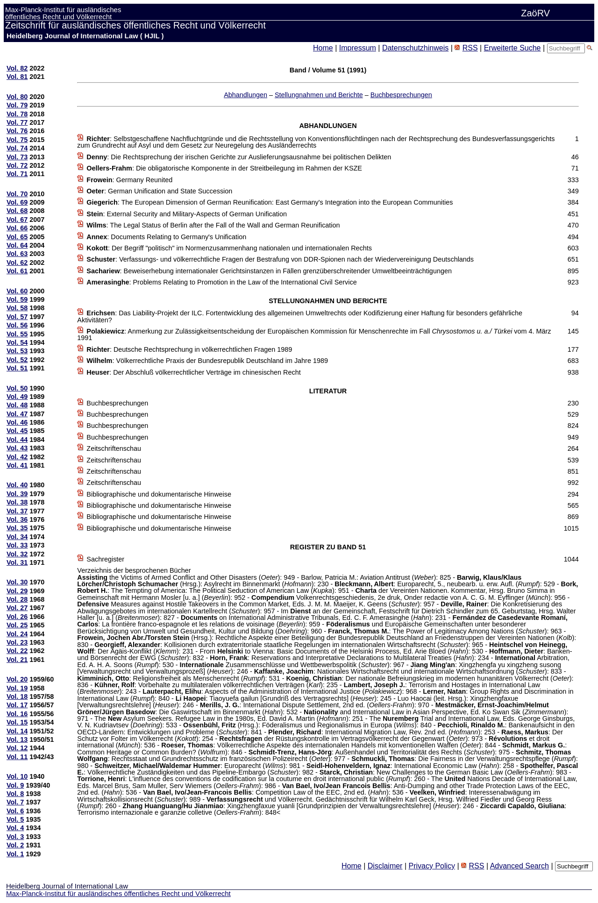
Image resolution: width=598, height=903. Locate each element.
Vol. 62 (17, 262)
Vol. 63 (17, 253)
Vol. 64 (17, 245)
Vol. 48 (17, 405)
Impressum (357, 48)
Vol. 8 (15, 793)
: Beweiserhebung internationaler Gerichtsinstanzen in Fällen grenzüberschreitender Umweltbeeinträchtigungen (269, 271)
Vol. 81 (17, 76)
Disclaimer (385, 866)
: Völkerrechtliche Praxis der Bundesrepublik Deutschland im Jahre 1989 (207, 360)
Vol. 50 (17, 388)
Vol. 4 (15, 828)
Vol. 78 (17, 114)
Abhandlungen (245, 95)
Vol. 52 (17, 359)
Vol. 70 (17, 194)
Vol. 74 (17, 148)
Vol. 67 (17, 219)
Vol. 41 (17, 465)
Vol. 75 (17, 139)
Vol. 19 (17, 688)
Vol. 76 (17, 131)
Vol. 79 (17, 105)
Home (323, 48)
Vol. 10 (17, 776)
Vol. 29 (17, 591)
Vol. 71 (17, 174)
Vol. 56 (17, 325)
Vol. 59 (17, 299)
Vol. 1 (15, 854)
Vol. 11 (17, 757)
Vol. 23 (17, 642)
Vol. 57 (17, 316)
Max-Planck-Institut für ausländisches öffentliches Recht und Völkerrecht (118, 893)
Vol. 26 (17, 616)
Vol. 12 (17, 748)
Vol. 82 (17, 68)
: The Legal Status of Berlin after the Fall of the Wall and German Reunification (213, 225)
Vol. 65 (17, 237)
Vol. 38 (17, 502)
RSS (470, 48)
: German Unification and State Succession (159, 191)
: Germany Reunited (129, 180)
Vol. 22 (17, 650)
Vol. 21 (17, 659)
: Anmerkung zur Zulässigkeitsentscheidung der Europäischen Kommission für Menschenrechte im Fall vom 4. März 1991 (314, 334)
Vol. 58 (17, 308)
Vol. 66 (17, 228)
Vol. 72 (17, 165)
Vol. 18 (17, 696)
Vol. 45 (17, 430)
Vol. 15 (17, 722)
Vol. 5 (15, 819)
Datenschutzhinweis (415, 48)
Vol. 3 (15, 836)
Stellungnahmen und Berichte (319, 95)
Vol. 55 (17, 334)
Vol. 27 (17, 607)
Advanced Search (519, 866)
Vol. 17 (17, 705)
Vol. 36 (17, 519)
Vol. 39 (17, 494)
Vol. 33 (17, 545)
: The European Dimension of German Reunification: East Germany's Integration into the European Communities (269, 202)
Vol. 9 (15, 785)
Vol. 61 (17, 271)
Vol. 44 (17, 439)
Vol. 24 (17, 634)
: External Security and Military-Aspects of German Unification (186, 214)
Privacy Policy (431, 866)
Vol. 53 (17, 351)
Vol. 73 (17, 157)
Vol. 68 (17, 210)
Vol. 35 (17, 528)
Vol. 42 (17, 457)
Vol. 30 (17, 582)
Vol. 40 (17, 485)
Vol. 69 (17, 202)
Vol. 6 (15, 811)
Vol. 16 (17, 714)
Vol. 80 (17, 96)
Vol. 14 (17, 731)
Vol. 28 (17, 599)
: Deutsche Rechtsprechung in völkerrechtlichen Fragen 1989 (189, 349)
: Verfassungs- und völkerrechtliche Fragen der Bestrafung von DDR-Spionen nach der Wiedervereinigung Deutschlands (280, 259)
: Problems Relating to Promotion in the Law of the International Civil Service (221, 282)
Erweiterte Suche (512, 48)
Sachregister (105, 559)
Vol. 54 (17, 342)
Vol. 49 (17, 396)
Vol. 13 (17, 739)
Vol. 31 (17, 562)
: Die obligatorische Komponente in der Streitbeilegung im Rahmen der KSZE (224, 168)
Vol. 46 (17, 422)
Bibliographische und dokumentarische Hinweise (158, 494)
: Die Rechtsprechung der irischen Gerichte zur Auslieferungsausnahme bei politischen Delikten (238, 157)
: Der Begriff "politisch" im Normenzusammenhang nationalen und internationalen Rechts (229, 248)
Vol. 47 (17, 414)
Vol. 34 (17, 536)
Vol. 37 (17, 511)
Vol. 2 (15, 845)
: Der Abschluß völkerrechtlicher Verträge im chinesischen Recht (193, 372)
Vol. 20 (17, 679)
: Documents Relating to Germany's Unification (166, 237)
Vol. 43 (17, 448)
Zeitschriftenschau (113, 448)
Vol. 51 (17, 368)
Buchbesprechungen (401, 95)
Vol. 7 (15, 802)
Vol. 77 (17, 122)
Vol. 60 (17, 291)
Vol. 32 (17, 554)
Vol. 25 (17, 625)
